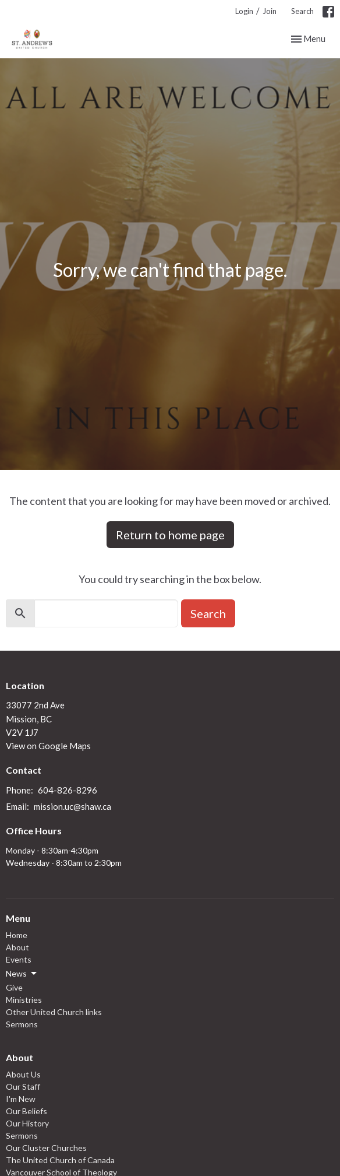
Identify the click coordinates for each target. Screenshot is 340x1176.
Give (14, 987)
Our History (27, 1123)
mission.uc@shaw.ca (72, 806)
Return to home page (170, 535)
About (17, 947)
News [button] (22, 974)
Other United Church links (54, 1012)
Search (302, 11)
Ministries (24, 1000)
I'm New (21, 1099)
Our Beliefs (26, 1111)
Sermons (22, 1024)
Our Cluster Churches (46, 1148)
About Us (23, 1074)
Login (244, 11)
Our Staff (23, 1086)
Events (18, 959)
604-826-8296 (67, 790)
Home (16, 935)
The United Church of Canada (60, 1160)
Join (270, 11)
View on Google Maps (48, 745)
